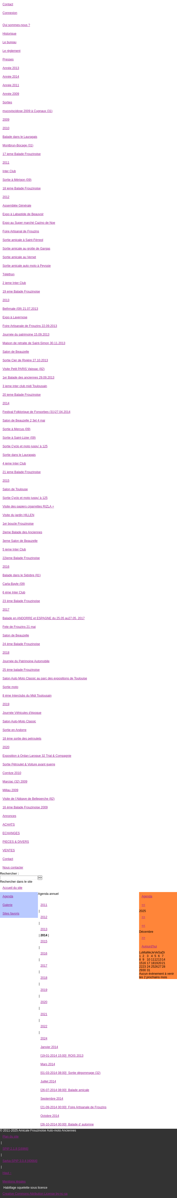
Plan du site (11, 1136)
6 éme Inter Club (14, 592)
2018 (6, 652)
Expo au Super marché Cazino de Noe (29, 223)
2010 (6, 128)
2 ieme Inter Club (14, 283)
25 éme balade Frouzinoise (21, 670)
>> (143, 917)
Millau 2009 (10, 790)
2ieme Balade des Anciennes (22, 532)
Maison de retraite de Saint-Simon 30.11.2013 (34, 343)
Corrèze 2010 (12, 773)
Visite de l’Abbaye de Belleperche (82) (29, 799)
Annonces (9, 816)
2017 (6, 609)
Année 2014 (11, 76)
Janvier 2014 (49, 1047)
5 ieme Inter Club (14, 549)
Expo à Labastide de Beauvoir (23, 214)
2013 (6, 300)
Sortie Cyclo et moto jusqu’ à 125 (25, 446)
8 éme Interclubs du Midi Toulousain (27, 695)
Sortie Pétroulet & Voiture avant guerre (29, 764)
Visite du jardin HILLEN (18, 515)
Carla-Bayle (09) (14, 584)
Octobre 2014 (49, 1116)
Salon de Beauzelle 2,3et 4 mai (24, 420)
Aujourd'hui (149, 946)
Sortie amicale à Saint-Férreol (23, 240)
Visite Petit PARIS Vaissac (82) (24, 369)
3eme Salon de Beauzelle (20, 541)
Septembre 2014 (51, 1098)
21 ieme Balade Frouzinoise (22, 472)
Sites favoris (11, 913)
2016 (6, 566)
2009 (6, 119)
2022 (43, 1026)
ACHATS (9, 824)
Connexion (10, 13)
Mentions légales (14, 1181)
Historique (9, 33)
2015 (6, 480)
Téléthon (8, 274)
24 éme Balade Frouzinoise (21, 644)
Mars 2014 (47, 1064)
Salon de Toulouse (15, 489)
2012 (6, 197)
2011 (6, 162)
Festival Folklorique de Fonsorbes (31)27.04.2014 (36, 412)
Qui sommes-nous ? (16, 25)
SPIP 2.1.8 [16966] (15, 1148)
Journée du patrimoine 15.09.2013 (26, 334)
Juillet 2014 (48, 1081)
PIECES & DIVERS (16, 842)
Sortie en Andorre (15, 730)
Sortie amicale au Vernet (19, 257)
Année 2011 (11, 85)
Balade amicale (64, 1090)
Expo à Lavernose (15, 317)
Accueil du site (12, 888)
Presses (8, 59)
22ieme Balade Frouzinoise (21, 558)
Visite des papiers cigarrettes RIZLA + (28, 506)
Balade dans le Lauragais (20, 137)
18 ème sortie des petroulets (22, 738)
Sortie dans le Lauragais (19, 455)
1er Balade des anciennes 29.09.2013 (28, 377)
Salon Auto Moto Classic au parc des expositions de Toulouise (45, 678)
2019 (6, 704)
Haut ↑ (7, 1173)
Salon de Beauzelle (16, 351)
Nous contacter (13, 867)
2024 (43, 1038)
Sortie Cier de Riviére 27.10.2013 (25, 360)
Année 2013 (11, 68)
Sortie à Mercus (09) (16, 429)
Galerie (7, 905)
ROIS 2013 (61, 1055)
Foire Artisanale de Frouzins (73, 1107)
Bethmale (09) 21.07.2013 (20, 308)
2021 (43, 1014)
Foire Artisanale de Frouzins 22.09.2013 (30, 326)
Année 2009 (11, 94)
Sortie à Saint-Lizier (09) (19, 437)
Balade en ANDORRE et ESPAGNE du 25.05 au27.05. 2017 (44, 618)
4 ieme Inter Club (14, 463)
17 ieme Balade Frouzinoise (22, 154)
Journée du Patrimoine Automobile (26, 661)
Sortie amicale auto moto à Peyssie (27, 266)
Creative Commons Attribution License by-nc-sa (35, 1193)
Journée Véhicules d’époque (22, 713)
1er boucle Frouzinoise (18, 523)
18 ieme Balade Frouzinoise (22, 188)
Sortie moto (10, 687)
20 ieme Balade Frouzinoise (22, 394)
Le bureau (9, 42)
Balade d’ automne (67, 1124)
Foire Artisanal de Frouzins (21, 231)
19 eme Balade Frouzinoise (21, 291)
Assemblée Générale (17, 205)
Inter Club (9, 171)
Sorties (7, 102)
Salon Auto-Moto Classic (19, 721)
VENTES (9, 850)
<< (143, 905)
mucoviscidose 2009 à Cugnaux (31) (27, 111)
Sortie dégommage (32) (70, 1073)
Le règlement (11, 51)
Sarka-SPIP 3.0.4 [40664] (20, 1161)
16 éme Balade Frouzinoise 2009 (25, 807)
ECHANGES (11, 833)
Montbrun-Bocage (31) (18, 145)
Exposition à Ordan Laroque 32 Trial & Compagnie (37, 756)
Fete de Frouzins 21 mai (19, 627)
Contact (8, 4)
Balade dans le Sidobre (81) (22, 575)
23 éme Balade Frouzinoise (21, 601)
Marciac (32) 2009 (15, 781)
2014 (6, 403)
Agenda (8, 896)
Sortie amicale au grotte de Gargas (26, 248)
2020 (6, 747)
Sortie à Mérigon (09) (17, 180)
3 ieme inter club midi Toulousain (25, 386)
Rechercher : (9, 873)
